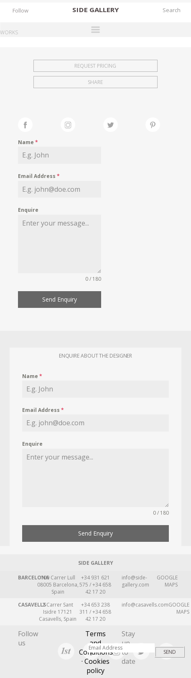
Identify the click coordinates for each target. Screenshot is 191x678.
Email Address (39, 176)
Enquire (28, 209)
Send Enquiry (59, 299)
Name (28, 142)
